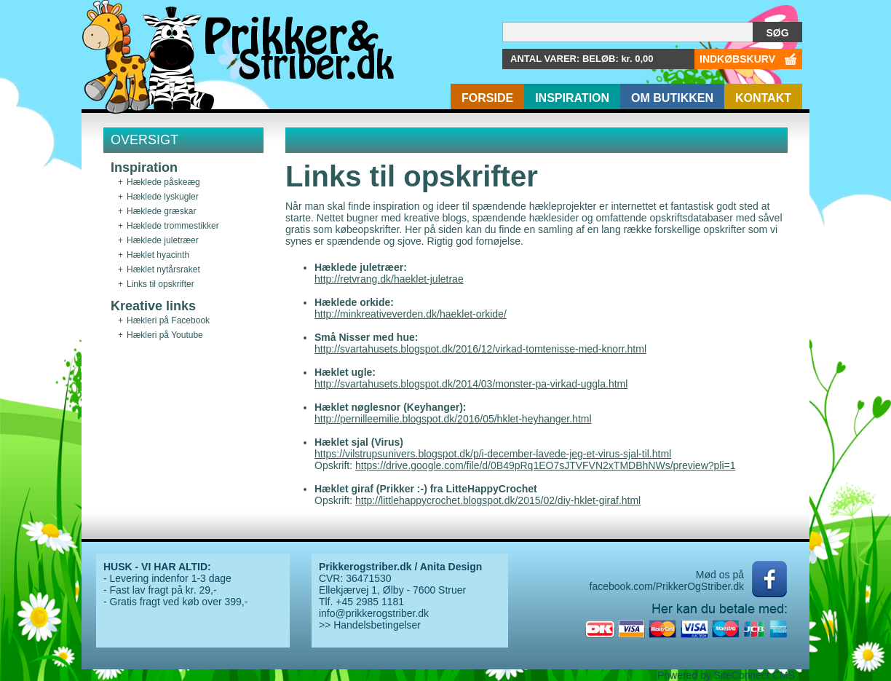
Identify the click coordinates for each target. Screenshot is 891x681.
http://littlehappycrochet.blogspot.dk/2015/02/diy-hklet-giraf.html (498, 500)
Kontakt (763, 98)
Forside (487, 98)
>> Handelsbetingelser (370, 625)
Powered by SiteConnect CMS (726, 675)
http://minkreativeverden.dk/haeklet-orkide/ (410, 314)
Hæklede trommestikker (173, 226)
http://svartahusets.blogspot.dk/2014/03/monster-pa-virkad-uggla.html (470, 384)
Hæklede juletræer (163, 240)
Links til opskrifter (160, 284)
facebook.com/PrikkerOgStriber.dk (667, 586)
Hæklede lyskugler (163, 197)
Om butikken (672, 98)
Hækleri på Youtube (165, 335)
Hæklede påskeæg (163, 182)
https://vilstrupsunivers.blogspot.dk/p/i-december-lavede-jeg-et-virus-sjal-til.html (492, 454)
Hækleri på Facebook (168, 320)
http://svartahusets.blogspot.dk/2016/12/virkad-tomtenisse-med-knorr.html (480, 349)
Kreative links (153, 306)
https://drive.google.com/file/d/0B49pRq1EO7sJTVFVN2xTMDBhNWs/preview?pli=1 (545, 465)
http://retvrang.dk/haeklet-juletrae (389, 279)
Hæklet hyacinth (158, 255)
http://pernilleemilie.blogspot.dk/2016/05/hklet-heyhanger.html (453, 419)
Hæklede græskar (161, 211)
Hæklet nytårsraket (163, 269)
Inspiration (572, 98)
